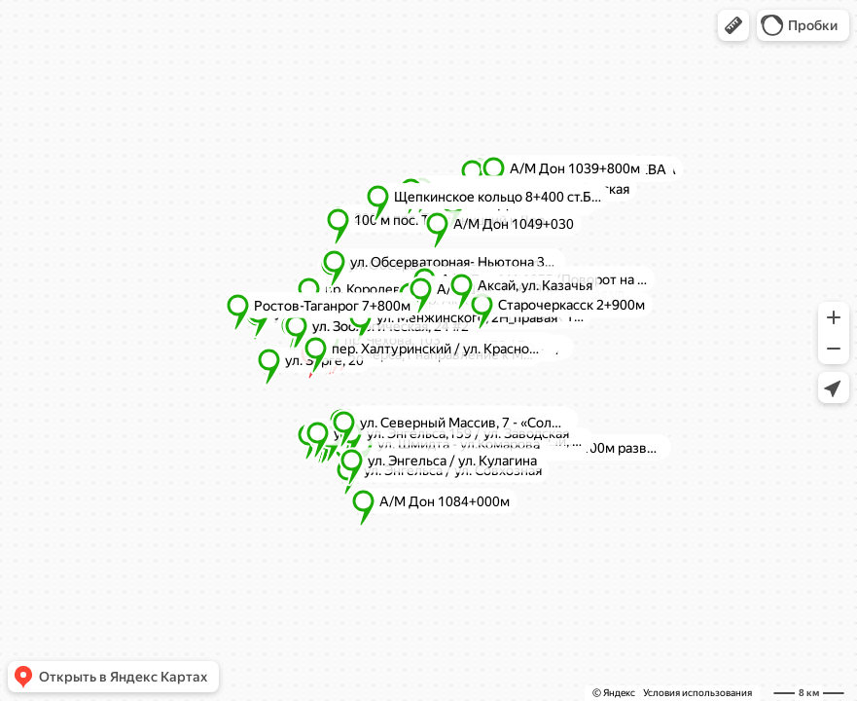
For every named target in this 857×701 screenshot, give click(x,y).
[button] (733, 25)
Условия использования (697, 692)
